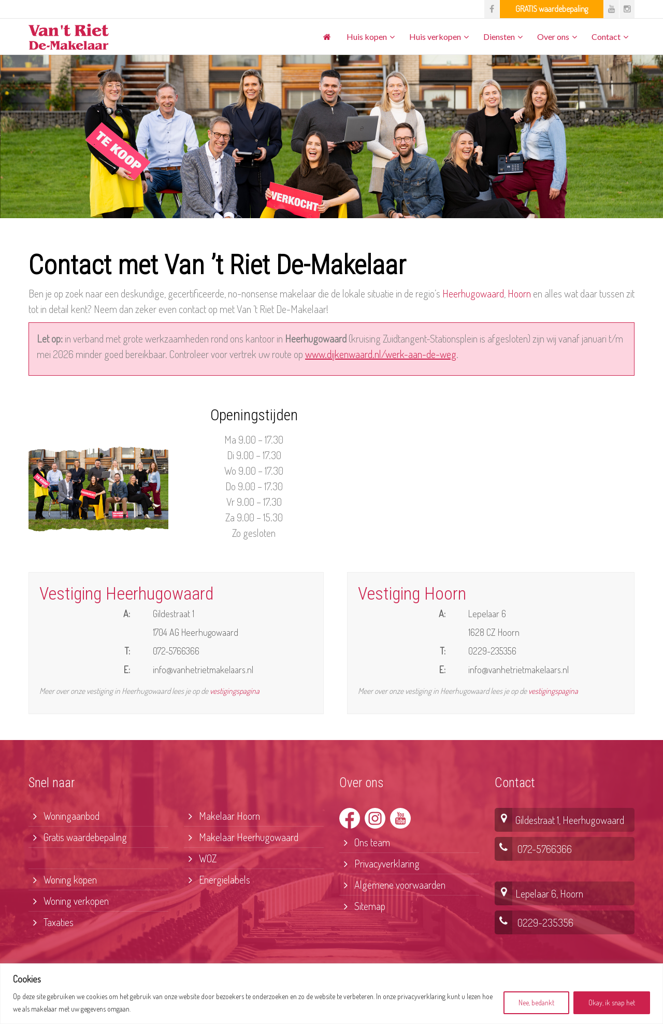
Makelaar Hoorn (222, 815)
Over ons (553, 36)
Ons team (364, 842)
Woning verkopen (68, 900)
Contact (606, 36)
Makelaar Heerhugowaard (241, 837)
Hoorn (519, 293)
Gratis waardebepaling (77, 837)
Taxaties (51, 922)
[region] (331, 993)
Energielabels (217, 879)
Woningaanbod (63, 815)
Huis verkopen (435, 36)
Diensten (499, 36)
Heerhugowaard (473, 293)
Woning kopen (62, 879)
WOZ (200, 858)
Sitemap (362, 906)
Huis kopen (367, 36)
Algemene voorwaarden (392, 884)
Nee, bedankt (536, 1002)
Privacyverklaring (379, 863)
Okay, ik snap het (611, 1002)
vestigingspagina (235, 691)
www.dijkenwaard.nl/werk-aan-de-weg (380, 354)
